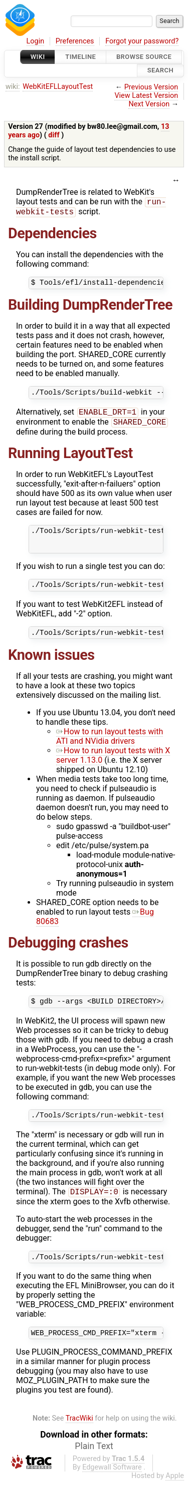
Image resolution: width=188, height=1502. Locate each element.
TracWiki (79, 1440)
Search (160, 70)
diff (53, 135)
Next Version (148, 104)
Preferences (75, 41)
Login (36, 41)
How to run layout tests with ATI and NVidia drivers (109, 750)
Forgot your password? (141, 41)
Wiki (38, 56)
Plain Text (94, 1468)
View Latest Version (146, 95)
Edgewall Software (112, 1489)
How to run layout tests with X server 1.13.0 (113, 769)
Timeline (80, 56)
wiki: (13, 86)
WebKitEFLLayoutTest (58, 86)
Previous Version (151, 87)
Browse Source (143, 56)
